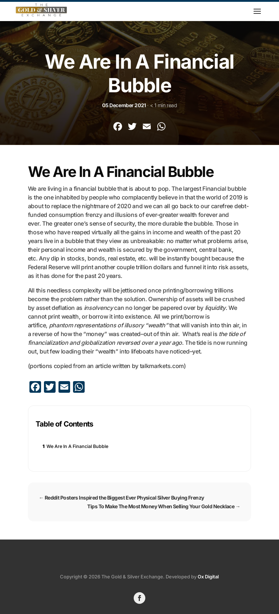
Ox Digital (208, 576)
